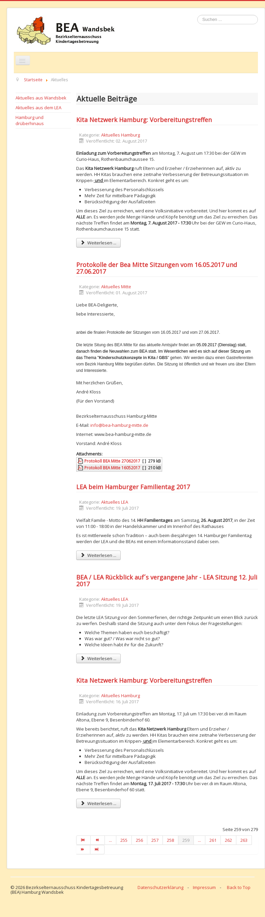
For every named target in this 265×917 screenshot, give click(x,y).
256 (139, 840)
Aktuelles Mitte (116, 287)
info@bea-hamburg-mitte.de (119, 425)
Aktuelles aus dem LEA (38, 108)
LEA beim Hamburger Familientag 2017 (133, 487)
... (110, 840)
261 (212, 840)
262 (228, 840)
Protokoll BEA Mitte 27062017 (112, 461)
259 (185, 840)
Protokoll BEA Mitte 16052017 (112, 467)
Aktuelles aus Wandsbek (41, 98)
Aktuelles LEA (114, 502)
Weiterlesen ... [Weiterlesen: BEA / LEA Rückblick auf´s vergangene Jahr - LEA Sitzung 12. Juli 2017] (98, 658)
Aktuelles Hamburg (120, 135)
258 (170, 840)
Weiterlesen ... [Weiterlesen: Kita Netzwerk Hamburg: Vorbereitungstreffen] (98, 243)
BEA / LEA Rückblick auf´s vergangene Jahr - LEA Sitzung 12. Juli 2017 (166, 580)
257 (154, 840)
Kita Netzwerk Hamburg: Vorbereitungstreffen (144, 120)
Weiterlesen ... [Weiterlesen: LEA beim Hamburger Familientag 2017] (98, 555)
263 (243, 840)
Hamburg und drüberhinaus (30, 120)
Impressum (204, 887)
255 (123, 840)
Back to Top (239, 887)
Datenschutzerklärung (160, 887)
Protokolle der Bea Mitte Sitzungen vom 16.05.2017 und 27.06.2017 (156, 268)
